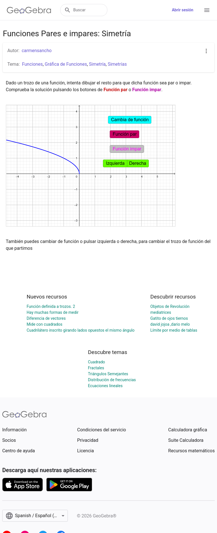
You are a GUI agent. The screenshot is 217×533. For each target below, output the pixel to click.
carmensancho (37, 50)
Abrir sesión (182, 10)
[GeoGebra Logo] (29, 10)
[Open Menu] (206, 10)
